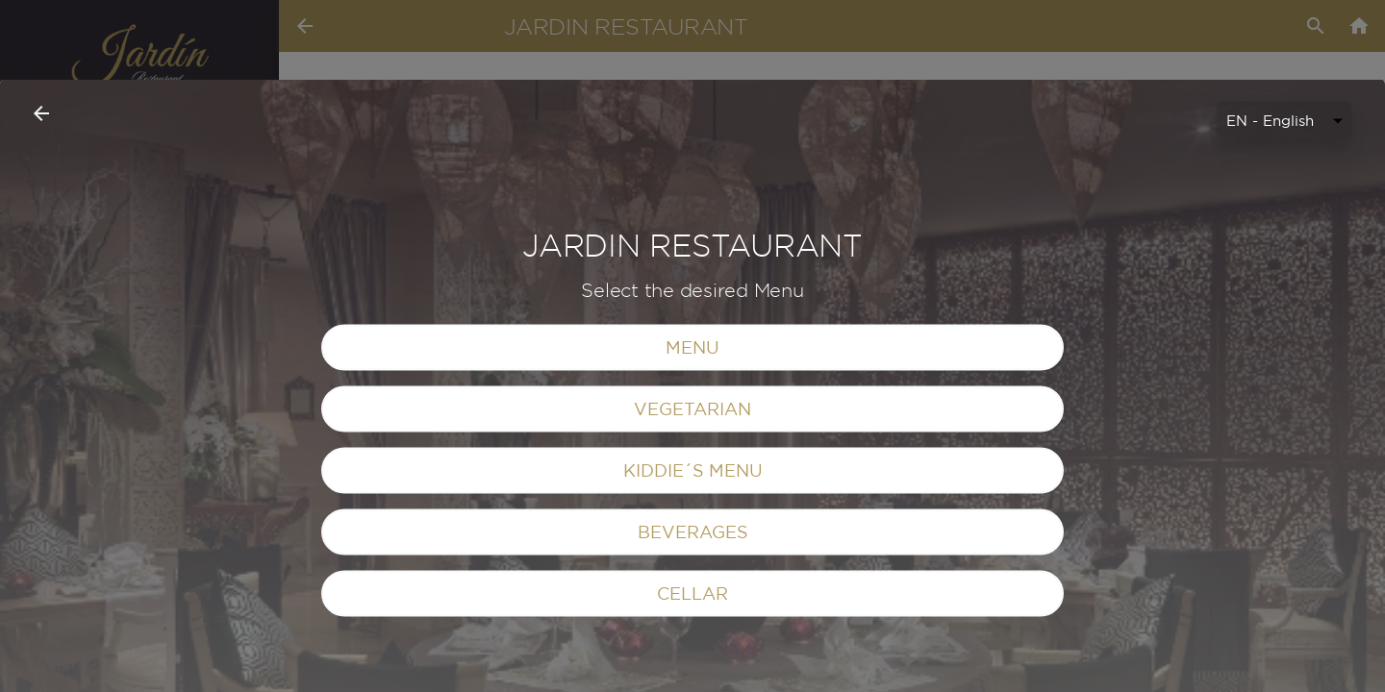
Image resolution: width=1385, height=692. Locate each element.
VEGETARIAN (692, 584)
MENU (692, 522)
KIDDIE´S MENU (693, 645)
